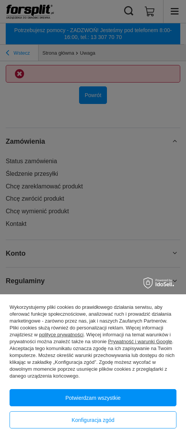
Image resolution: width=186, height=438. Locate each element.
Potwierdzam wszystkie (93, 398)
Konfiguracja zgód (92, 420)
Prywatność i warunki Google (140, 341)
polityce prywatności (61, 334)
